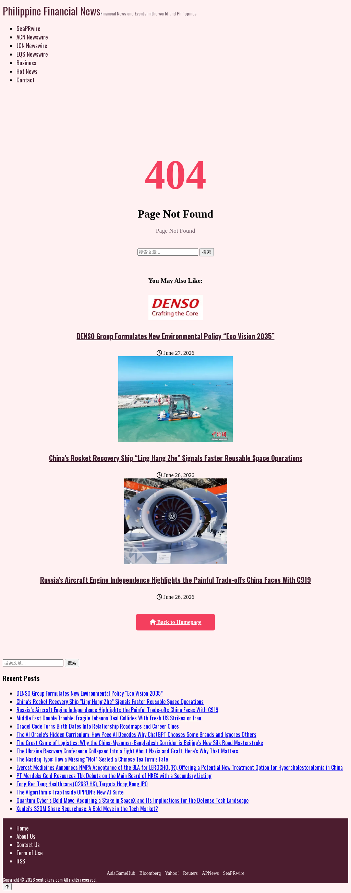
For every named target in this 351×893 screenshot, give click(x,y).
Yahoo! (172, 873)
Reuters (190, 873)
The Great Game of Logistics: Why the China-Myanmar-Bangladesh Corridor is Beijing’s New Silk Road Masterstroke (139, 743)
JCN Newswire (31, 45)
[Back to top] (7, 886)
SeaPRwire (28, 28)
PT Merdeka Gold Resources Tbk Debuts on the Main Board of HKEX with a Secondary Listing (113, 776)
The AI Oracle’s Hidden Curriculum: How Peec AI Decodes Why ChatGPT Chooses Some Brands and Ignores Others (136, 734)
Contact (25, 80)
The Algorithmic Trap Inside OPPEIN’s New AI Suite (69, 792)
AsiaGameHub (121, 873)
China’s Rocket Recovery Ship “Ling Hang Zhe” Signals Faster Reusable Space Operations (175, 458)
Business (26, 62)
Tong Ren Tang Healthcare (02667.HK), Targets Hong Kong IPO (82, 784)
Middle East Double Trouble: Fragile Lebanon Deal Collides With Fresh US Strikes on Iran (108, 718)
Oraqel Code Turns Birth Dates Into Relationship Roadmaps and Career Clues (97, 726)
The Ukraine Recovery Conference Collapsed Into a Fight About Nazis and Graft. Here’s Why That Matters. (127, 751)
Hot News (26, 71)
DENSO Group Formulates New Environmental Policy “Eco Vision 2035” (176, 336)
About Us (25, 836)
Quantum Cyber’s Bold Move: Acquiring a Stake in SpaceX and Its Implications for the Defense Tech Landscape (132, 800)
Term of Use (29, 853)
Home (22, 828)
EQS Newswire (32, 54)
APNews (210, 873)
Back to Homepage (176, 622)
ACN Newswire (32, 37)
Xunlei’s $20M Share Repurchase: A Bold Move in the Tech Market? (87, 808)
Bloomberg (150, 873)
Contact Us (28, 844)
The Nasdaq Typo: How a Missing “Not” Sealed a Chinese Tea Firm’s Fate (92, 759)
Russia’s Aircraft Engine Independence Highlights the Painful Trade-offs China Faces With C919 (175, 580)
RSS (20, 861)
